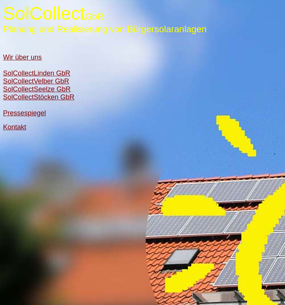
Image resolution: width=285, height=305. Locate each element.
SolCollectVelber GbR (36, 81)
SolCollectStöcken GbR (38, 97)
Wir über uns (22, 57)
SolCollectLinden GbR (36, 73)
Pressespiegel (24, 113)
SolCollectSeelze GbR (37, 89)
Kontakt (14, 127)
